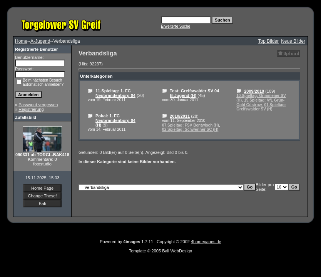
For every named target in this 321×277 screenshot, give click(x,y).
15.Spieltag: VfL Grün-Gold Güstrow (260, 102)
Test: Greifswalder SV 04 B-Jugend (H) (194, 93)
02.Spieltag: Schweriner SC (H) (190, 129)
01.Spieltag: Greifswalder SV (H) (261, 107)
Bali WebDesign (177, 251)
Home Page (42, 188)
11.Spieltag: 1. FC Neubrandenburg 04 (115, 93)
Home (21, 41)
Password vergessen (38, 104)
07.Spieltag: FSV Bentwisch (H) (190, 125)
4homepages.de (206, 241)
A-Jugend (40, 41)
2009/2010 (254, 91)
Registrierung (30, 109)
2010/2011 (180, 116)
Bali (42, 203)
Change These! (42, 196)
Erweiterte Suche (175, 26)
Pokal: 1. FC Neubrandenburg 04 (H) (115, 120)
